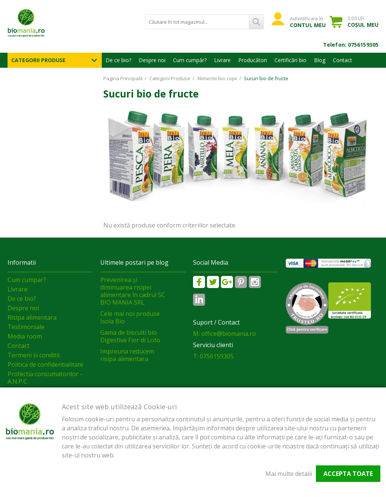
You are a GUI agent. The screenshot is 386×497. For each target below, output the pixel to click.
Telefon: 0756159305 (350, 44)
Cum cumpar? (27, 280)
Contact (342, 60)
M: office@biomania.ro (224, 333)
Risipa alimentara (32, 317)
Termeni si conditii (34, 355)
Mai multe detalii (288, 474)
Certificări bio (290, 60)
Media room (25, 336)
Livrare (222, 60)
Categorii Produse (38, 60)
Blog (319, 60)
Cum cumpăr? (190, 60)
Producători (252, 60)
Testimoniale (26, 327)
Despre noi (152, 60)
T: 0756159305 (213, 356)
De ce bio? (118, 60)
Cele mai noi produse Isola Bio (130, 317)
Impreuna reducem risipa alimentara (127, 355)
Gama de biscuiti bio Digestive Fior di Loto (130, 336)
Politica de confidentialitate (45, 364)
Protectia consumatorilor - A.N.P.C (45, 378)
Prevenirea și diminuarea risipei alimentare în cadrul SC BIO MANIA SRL (132, 291)
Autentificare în (308, 21)
